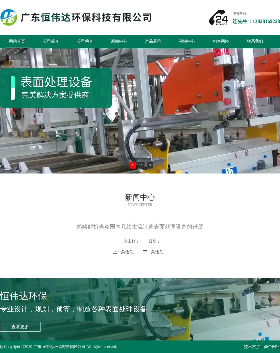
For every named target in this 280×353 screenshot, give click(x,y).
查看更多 (20, 326)
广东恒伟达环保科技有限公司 (59, 346)
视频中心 (187, 41)
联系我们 (255, 41)
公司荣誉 (85, 41)
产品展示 (153, 41)
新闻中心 (119, 41)
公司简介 (51, 41)
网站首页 (17, 43)
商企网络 (272, 346)
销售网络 (221, 41)
